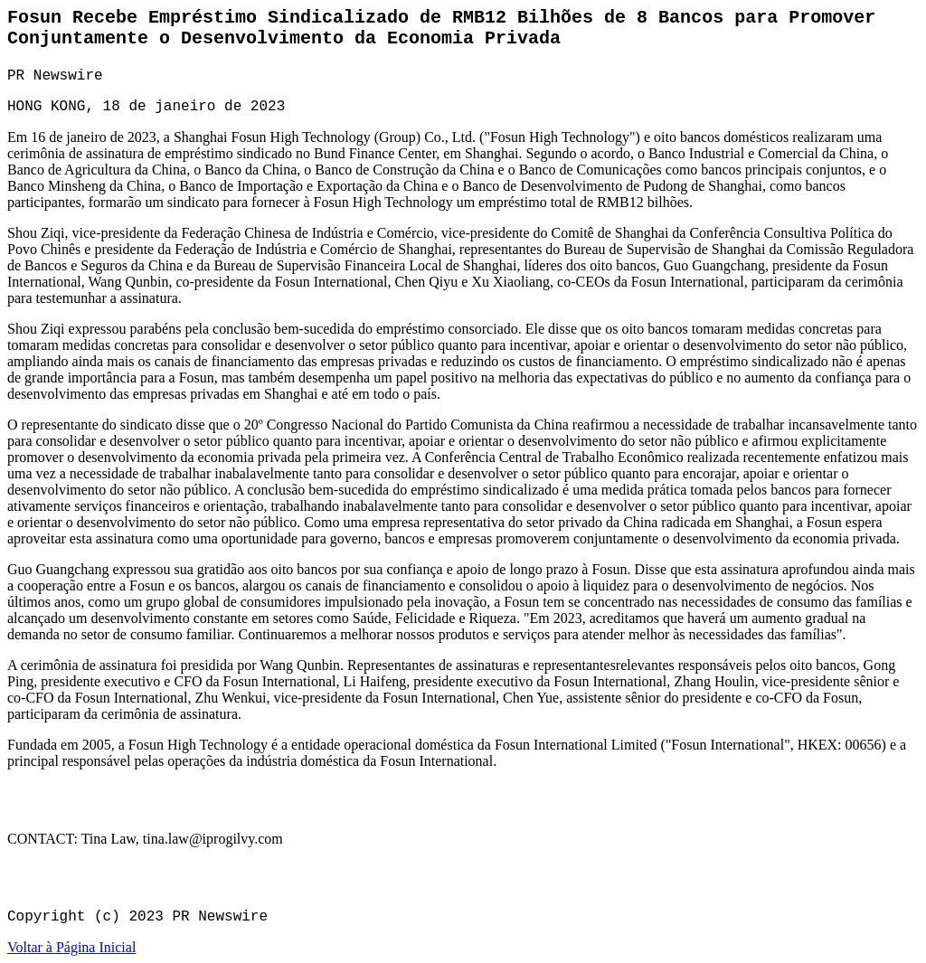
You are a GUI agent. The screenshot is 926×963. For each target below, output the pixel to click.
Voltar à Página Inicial (71, 947)
